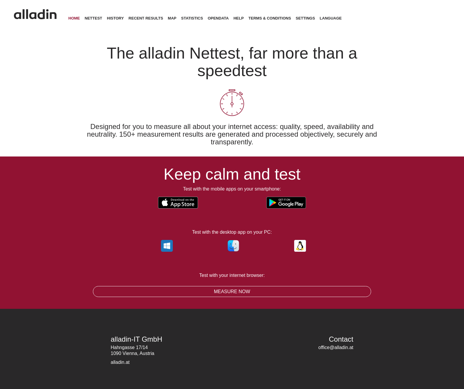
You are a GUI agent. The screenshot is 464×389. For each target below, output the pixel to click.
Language (339, 18)
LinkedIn (348, 358)
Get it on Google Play (283, 203)
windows (165, 246)
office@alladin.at (335, 347)
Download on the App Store (187, 203)
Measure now (232, 291)
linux (298, 246)
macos (232, 246)
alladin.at (120, 362)
